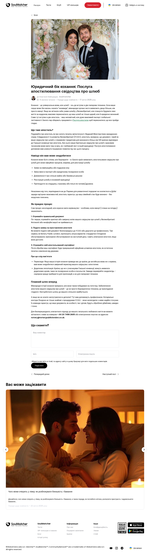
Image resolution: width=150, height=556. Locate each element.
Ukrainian (116, 5)
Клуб (59, 5)
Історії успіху (43, 536)
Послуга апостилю (81, 119)
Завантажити (93, 5)
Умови (96, 530)
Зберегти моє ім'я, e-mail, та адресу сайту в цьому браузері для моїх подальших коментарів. (69, 360)
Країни (69, 533)
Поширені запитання (75, 530)
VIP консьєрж (72, 5)
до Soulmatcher (54, 96)
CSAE (96, 533)
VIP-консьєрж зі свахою (47, 530)
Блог (39, 533)
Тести (48, 5)
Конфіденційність (101, 526)
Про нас (70, 526)
